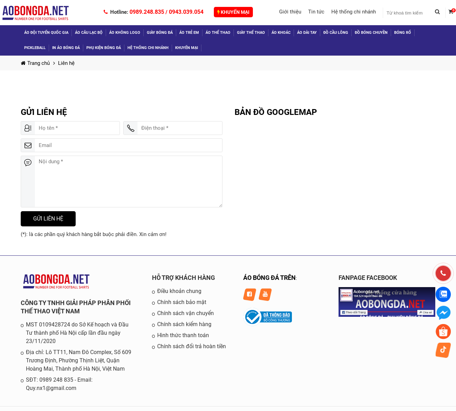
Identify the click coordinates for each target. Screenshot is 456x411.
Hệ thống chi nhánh (353, 12)
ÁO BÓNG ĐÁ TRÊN (269, 277)
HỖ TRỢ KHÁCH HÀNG (183, 277)
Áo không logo (124, 32)
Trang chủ (35, 63)
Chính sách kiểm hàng (184, 324)
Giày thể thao (251, 32)
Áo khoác (281, 32)
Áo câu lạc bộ (89, 32)
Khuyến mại (233, 12)
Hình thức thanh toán (183, 335)
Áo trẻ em (189, 32)
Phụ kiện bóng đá (103, 48)
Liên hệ (66, 63)
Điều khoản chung (179, 291)
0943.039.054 (186, 12)
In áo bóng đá (66, 48)
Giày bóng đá (160, 32)
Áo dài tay (307, 32)
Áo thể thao (218, 32)
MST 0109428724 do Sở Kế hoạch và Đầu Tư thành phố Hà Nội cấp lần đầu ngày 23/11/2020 (77, 332)
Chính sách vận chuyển (185, 313)
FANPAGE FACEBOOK (368, 277)
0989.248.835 (147, 12)
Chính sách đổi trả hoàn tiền (191, 346)
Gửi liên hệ (48, 218)
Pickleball (35, 48)
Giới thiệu (290, 12)
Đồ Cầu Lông (335, 32)
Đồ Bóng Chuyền (371, 32)
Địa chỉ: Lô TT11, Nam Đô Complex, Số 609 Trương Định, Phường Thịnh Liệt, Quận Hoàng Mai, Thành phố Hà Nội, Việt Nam (78, 360)
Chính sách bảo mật (181, 302)
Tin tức (316, 12)
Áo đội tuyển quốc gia (46, 32)
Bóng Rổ (402, 32)
